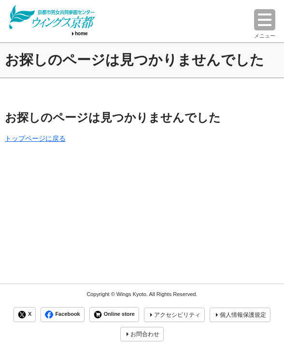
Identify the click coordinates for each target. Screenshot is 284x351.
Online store (114, 314)
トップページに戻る (35, 138)
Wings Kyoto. (132, 294)
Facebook (62, 314)
